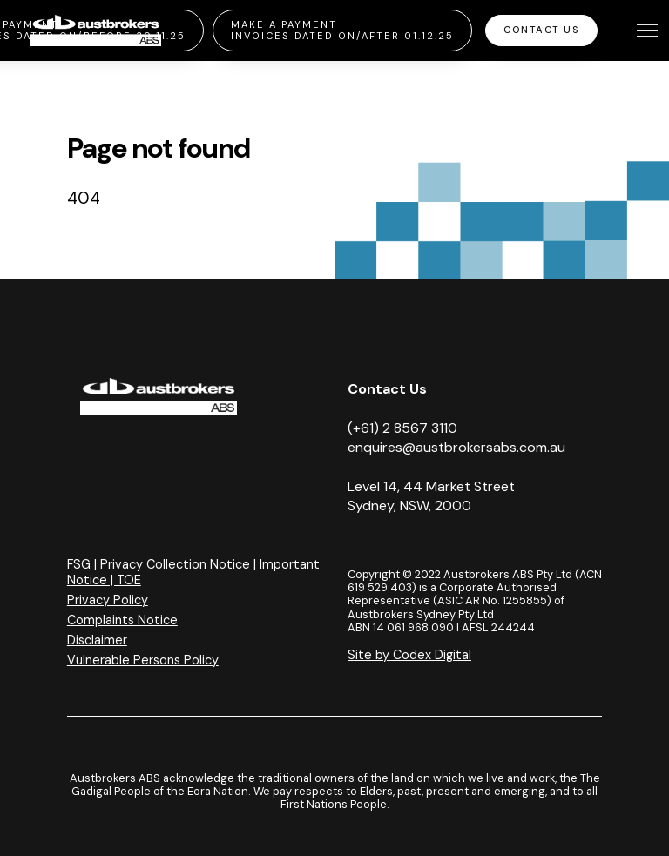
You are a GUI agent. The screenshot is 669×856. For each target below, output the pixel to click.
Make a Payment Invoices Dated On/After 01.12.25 (342, 30)
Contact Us (541, 30)
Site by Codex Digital (409, 655)
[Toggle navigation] (647, 30)
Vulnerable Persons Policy (143, 660)
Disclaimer (97, 640)
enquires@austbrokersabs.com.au (456, 447)
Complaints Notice (122, 620)
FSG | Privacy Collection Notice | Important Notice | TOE (193, 572)
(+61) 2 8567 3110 (402, 428)
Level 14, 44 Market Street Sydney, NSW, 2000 (431, 496)
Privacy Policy (107, 600)
